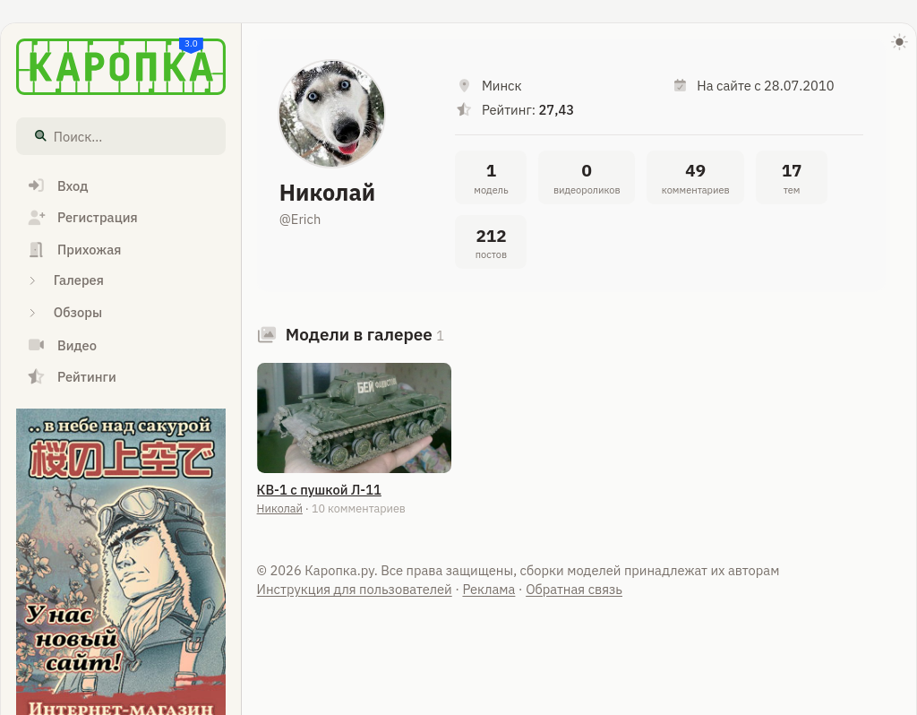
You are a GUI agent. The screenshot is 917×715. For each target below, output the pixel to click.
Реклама (488, 589)
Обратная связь (574, 589)
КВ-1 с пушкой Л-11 (319, 489)
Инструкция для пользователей (354, 589)
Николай (280, 508)
